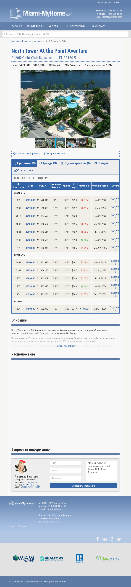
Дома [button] (54, 26)
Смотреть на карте (54, 153)
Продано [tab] (101, 163)
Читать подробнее (65, 346)
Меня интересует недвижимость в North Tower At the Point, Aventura (101, 470)
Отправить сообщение (83, 486)
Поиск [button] (16, 26)
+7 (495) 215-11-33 (113, 14)
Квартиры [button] (35, 26)
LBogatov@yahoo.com (112, 17)
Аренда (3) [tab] (48, 163)
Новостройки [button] (76, 26)
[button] (116, 73)
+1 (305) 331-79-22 (113, 10)
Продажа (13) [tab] (25, 163)
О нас (12, 526)
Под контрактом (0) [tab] (75, 163)
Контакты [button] (98, 26)
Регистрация (104, 2)
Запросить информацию (26, 153)
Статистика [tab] (23, 170)
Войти (117, 2)
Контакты (23, 526)
